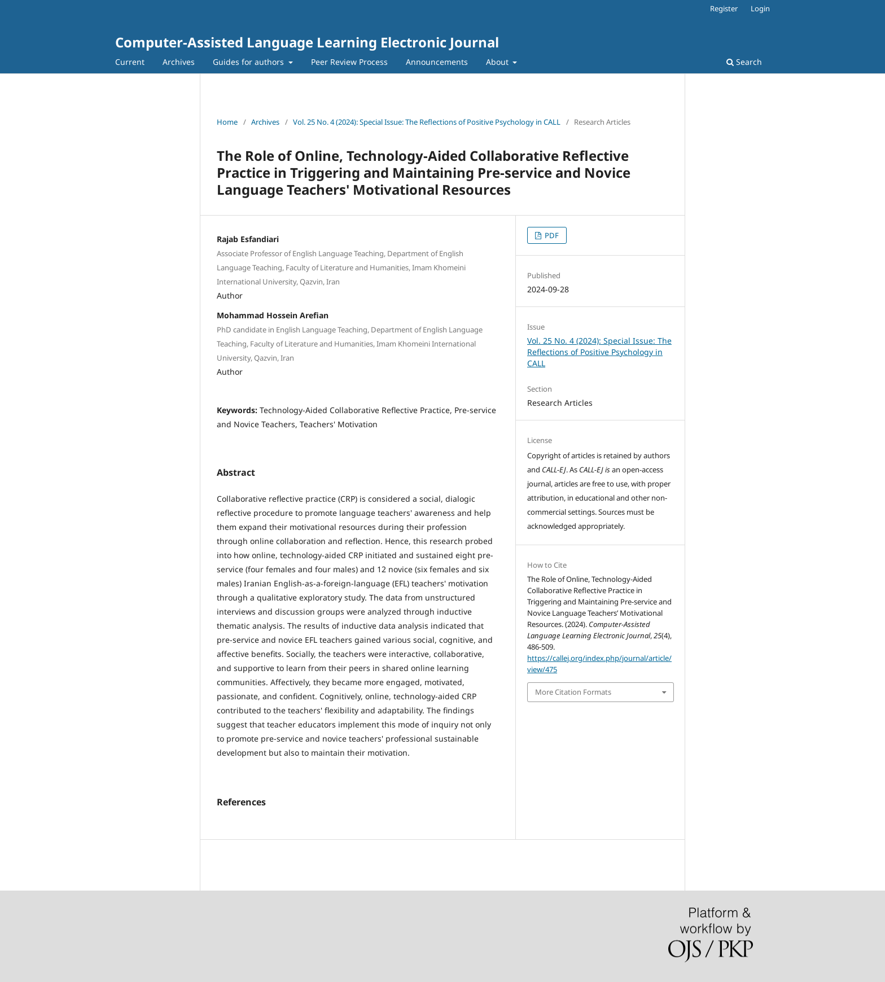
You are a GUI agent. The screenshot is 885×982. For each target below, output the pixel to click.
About (498, 61)
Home (227, 122)
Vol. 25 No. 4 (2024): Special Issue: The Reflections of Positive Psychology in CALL (426, 122)
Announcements (437, 61)
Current (129, 61)
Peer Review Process (349, 61)
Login (760, 8)
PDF (551, 235)
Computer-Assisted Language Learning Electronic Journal (307, 42)
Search (744, 61)
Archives (179, 61)
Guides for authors (249, 61)
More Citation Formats (573, 692)
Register (724, 8)
